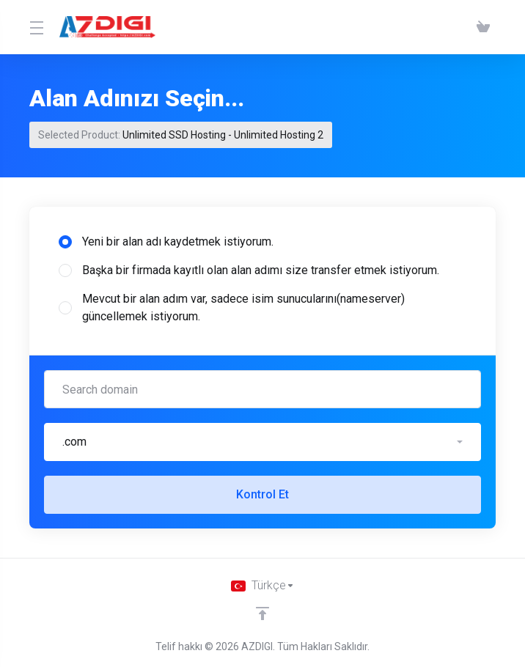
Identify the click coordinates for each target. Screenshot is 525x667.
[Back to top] (262, 613)
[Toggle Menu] (35, 27)
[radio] (65, 241)
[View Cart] (483, 27)
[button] (262, 442)
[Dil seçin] (262, 585)
